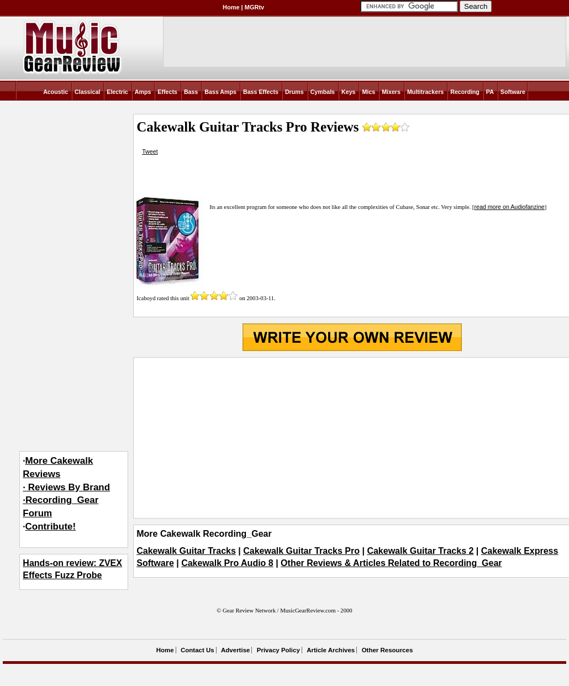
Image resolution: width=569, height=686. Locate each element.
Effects (167, 91)
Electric (117, 91)
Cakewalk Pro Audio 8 (227, 563)
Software (512, 91)
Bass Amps (220, 91)
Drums (294, 91)
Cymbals (322, 91)
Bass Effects (260, 91)
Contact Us (197, 650)
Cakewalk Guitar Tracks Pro (301, 551)
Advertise (235, 650)
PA (490, 91)
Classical (87, 91)
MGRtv (254, 7)
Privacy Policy (278, 650)
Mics (368, 91)
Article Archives (331, 650)
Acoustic (55, 91)
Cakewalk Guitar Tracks (186, 551)
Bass (191, 91)
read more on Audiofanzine (509, 206)
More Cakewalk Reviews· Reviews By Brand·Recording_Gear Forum (66, 487)
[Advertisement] (352, 437)
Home (231, 7)
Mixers (391, 91)
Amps (143, 91)
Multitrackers (425, 91)
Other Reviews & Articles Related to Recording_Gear (391, 563)
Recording (465, 91)
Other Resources (387, 650)
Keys (348, 91)
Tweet (149, 151)
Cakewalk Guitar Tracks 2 (420, 551)
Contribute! (50, 526)
